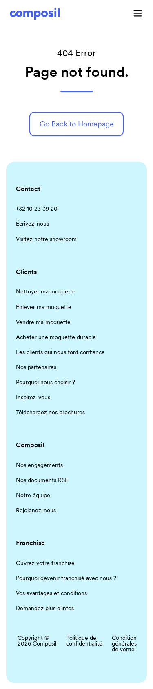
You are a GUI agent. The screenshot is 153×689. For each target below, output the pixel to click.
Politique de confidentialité (84, 641)
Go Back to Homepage (77, 124)
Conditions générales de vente (125, 643)
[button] (137, 13)
